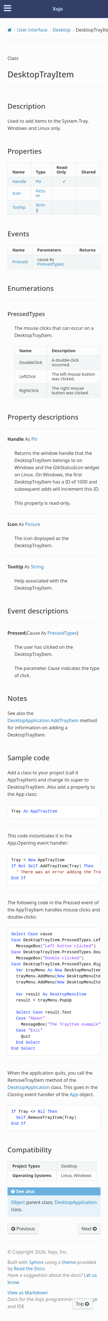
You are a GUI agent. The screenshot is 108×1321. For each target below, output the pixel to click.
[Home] (9, 30)
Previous (23, 1228)
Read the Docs (29, 1268)
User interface (32, 30)
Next (89, 1228)
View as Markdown (27, 1292)
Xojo (58, 9)
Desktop (62, 30)
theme (69, 1262)
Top (82, 1304)
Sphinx (36, 1262)
